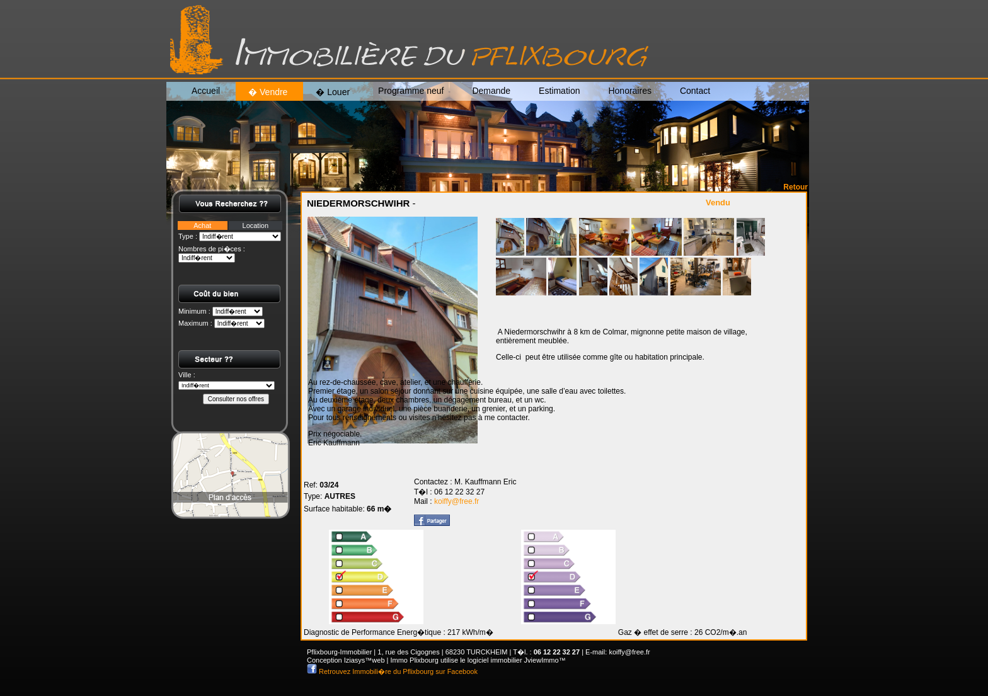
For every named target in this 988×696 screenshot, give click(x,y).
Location (256, 225)
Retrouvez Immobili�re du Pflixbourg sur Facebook (397, 671)
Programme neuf (411, 91)
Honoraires (629, 91)
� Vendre (267, 92)
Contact (695, 91)
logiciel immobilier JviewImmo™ (517, 660)
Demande (491, 91)
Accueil (206, 91)
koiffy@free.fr (456, 501)
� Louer (333, 92)
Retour (795, 187)
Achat (202, 225)
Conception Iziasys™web (346, 660)
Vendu (718, 202)
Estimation (559, 91)
